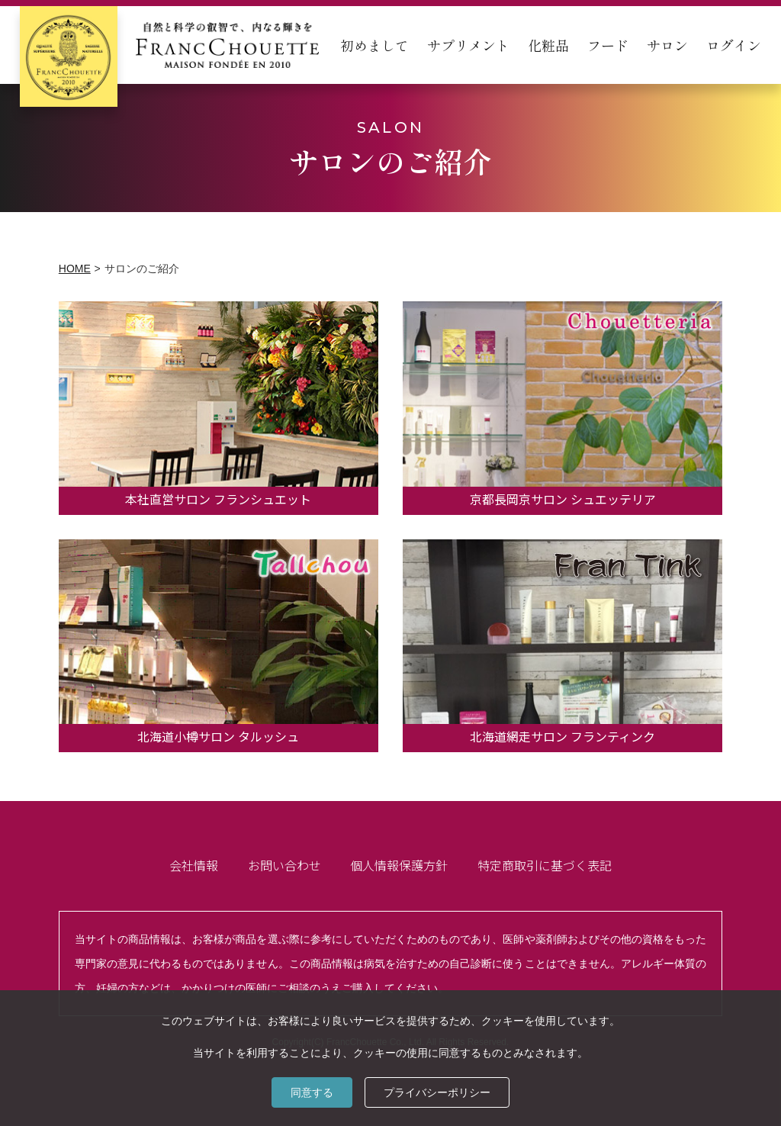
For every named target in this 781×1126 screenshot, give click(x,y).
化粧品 (548, 45)
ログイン (733, 45)
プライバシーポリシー (437, 1092)
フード (607, 45)
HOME (75, 268)
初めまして (374, 45)
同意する (312, 1092)
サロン (667, 45)
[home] (169, 45)
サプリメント (468, 45)
